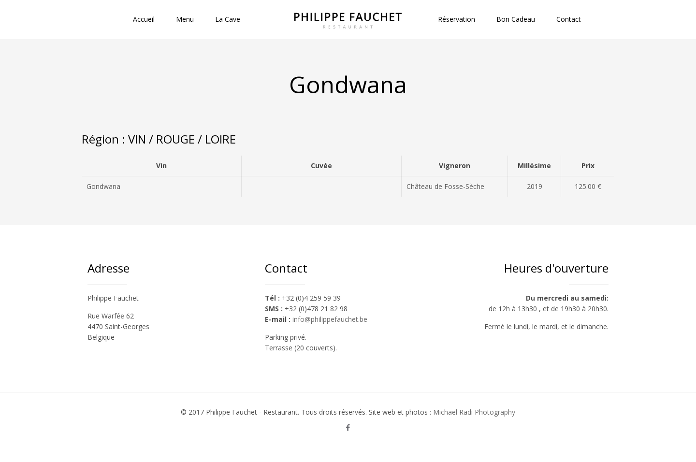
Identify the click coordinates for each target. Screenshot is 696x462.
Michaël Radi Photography (474, 412)
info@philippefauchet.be (329, 319)
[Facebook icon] (348, 427)
